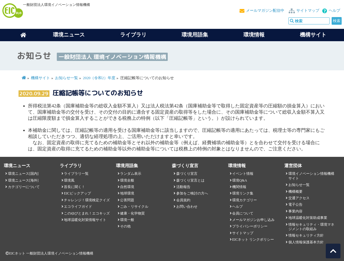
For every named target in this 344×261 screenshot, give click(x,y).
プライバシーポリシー (249, 226)
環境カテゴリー (244, 200)
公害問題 (127, 200)
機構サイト (313, 35)
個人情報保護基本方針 (306, 242)
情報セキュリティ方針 (306, 235)
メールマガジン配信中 (265, 11)
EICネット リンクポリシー (253, 239)
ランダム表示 (130, 174)
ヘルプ (334, 11)
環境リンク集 (242, 193)
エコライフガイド (78, 207)
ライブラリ (133, 35)
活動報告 (183, 187)
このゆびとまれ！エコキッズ (87, 213)
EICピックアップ (77, 193)
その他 (125, 226)
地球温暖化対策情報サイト (85, 220)
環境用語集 (195, 35)
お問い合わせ (186, 207)
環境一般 (127, 220)
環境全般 (127, 180)
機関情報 (239, 187)
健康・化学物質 (132, 213)
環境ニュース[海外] (23, 180)
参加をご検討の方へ (192, 193)
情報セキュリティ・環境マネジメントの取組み (311, 226)
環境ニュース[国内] (23, 174)
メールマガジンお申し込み (253, 220)
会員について (242, 213)
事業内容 (295, 211)
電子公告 (295, 204)
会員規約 (183, 200)
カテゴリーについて (24, 187)
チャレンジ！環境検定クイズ (87, 200)
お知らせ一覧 (66, 78)
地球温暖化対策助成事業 (307, 218)
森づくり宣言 (186, 174)
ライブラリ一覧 (76, 174)
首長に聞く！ (74, 187)
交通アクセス (299, 198)
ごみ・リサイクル (134, 207)
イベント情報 (242, 174)
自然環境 (127, 187)
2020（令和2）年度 (99, 78)
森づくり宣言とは (190, 180)
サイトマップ (307, 11)
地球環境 (127, 193)
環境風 (69, 180)
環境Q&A (239, 180)
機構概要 (295, 191)
